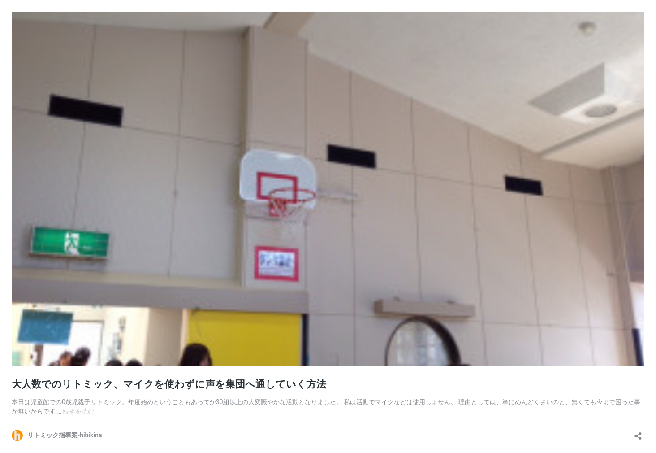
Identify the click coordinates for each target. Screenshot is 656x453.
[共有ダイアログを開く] (638, 433)
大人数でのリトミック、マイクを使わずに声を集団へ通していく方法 (169, 384)
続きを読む (78, 411)
